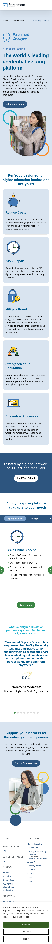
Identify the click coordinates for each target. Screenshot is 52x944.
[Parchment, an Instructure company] (14, 5)
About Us (31, 862)
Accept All (26, 924)
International (18, 20)
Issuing (6, 872)
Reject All (26, 939)
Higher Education (35, 844)
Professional (33, 847)
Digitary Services (10, 880)
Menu (48, 5)
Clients (30, 873)
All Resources (9, 901)
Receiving (7, 876)
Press (29, 881)
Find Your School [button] (26, 478)
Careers (30, 877)
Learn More (26, 605)
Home (5, 20)
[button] (15, 713)
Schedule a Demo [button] (15, 104)
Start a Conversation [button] (26, 763)
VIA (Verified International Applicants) (8, 887)
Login (5, 850)
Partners (31, 869)
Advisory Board (34, 865)
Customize (26, 932)
